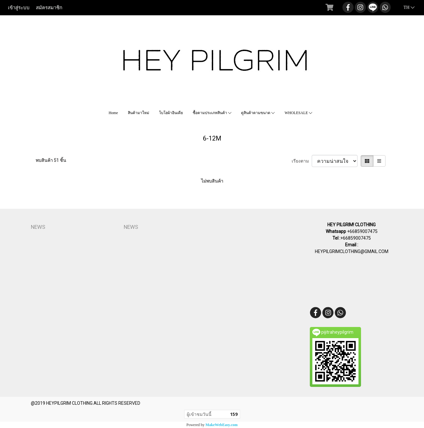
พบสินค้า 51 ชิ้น (51, 160)
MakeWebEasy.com (221, 425)
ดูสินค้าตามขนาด (258, 113)
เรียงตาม (302, 160)
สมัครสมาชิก (49, 8)
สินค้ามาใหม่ (138, 113)
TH (405, 7)
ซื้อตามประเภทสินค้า (212, 113)
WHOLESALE (298, 113)
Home (113, 113)
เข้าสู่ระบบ (19, 8)
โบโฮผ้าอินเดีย (171, 113)
